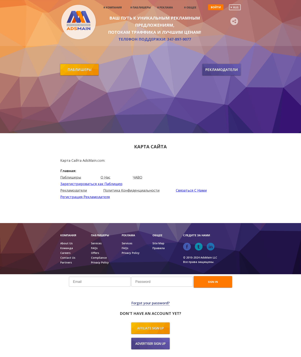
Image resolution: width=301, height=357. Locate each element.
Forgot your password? (150, 303)
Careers (65, 253)
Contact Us (67, 257)
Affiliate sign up (150, 328)
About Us (66, 243)
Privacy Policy (100, 262)
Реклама (166, 7)
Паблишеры (142, 7)
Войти (216, 7)
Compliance (99, 257)
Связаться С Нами (191, 190)
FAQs (94, 248)
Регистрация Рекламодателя (85, 197)
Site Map (158, 243)
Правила (158, 248)
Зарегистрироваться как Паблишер (91, 183)
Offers (95, 253)
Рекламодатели (221, 69)
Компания (114, 7)
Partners (66, 262)
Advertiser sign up (150, 343)
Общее (191, 7)
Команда (66, 248)
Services (96, 243)
